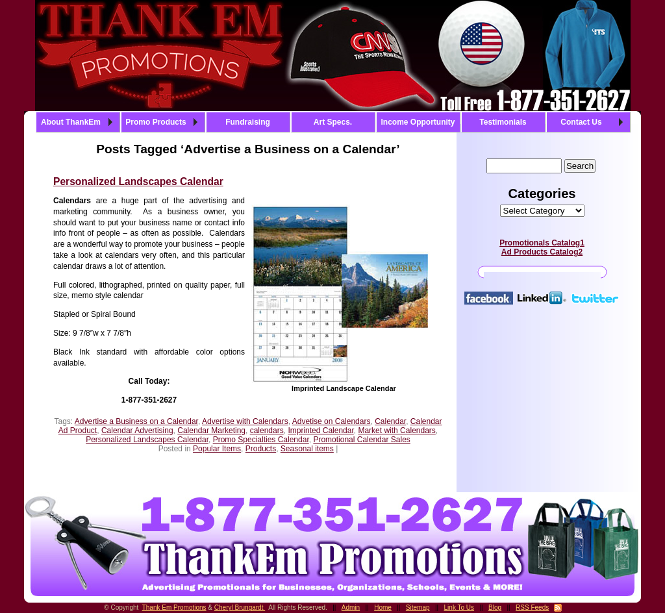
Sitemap (418, 607)
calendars (267, 430)
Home (383, 607)
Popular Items (217, 448)
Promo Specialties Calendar (261, 439)
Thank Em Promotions (174, 607)
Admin (351, 607)
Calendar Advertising (137, 430)
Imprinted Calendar (320, 430)
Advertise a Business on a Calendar (136, 421)
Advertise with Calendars (245, 421)
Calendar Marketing (211, 430)
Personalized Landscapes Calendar (138, 181)
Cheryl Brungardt (239, 607)
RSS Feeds (532, 607)
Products (260, 448)
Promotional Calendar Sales (361, 439)
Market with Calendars (396, 430)
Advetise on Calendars (331, 421)
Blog (494, 607)
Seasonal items (307, 448)
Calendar (390, 421)
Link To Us (459, 607)
